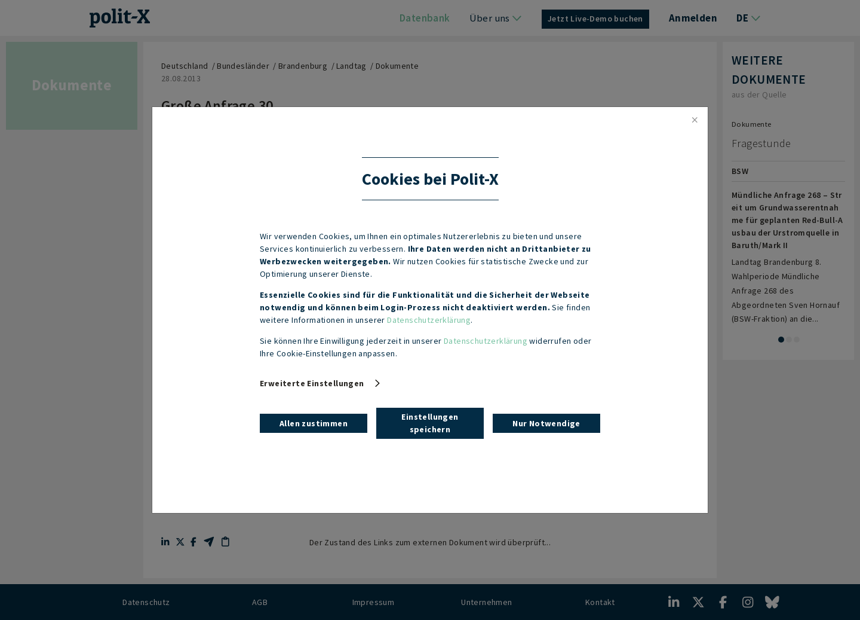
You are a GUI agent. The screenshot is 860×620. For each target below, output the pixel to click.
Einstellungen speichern (429, 423)
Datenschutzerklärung (429, 319)
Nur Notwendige (546, 423)
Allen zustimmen (314, 423)
